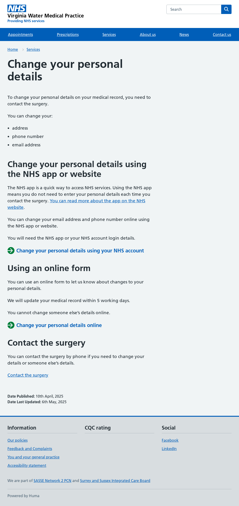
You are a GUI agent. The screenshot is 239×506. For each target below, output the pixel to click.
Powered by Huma (23, 495)
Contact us (222, 34)
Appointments (20, 34)
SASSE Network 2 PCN (52, 480)
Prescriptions (68, 34)
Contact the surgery (27, 375)
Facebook (170, 440)
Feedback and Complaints (29, 448)
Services (109, 34)
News (184, 34)
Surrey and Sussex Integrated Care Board (115, 480)
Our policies (17, 440)
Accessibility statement (26, 465)
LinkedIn (169, 448)
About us (148, 34)
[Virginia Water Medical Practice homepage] (45, 14)
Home (12, 49)
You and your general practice (33, 457)
